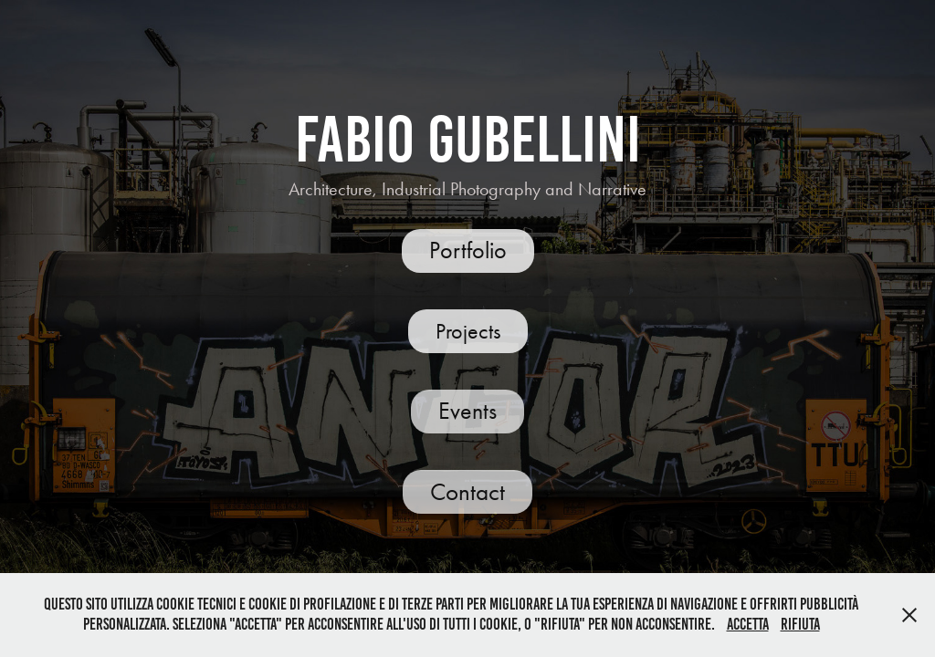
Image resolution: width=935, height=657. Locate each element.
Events (467, 411)
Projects (468, 331)
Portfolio (468, 250)
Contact (467, 491)
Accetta (748, 624)
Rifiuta (800, 624)
